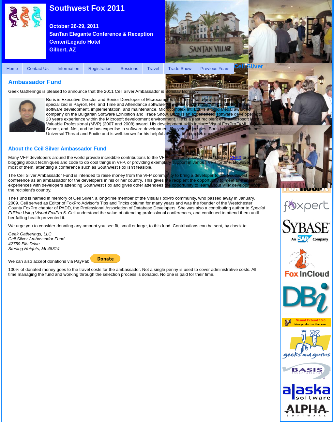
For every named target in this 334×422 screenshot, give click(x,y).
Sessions (129, 68)
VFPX (235, 157)
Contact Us (38, 68)
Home (12, 68)
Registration (100, 68)
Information (68, 68)
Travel (153, 68)
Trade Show (179, 68)
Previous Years (215, 68)
